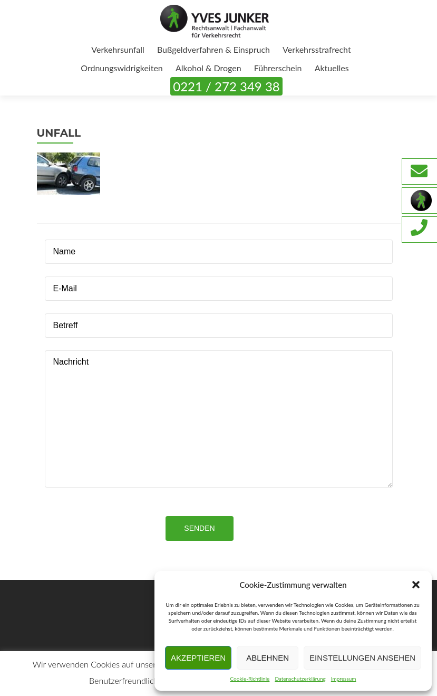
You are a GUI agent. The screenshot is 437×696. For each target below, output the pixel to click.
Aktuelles (332, 68)
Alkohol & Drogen (208, 68)
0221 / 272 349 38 (226, 86)
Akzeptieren (198, 657)
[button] (416, 584)
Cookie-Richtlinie (249, 678)
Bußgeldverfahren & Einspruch (213, 49)
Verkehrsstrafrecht (317, 49)
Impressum (343, 678)
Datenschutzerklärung (300, 678)
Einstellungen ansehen (362, 657)
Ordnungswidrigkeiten (122, 68)
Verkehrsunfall (117, 49)
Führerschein (278, 68)
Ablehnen (267, 657)
